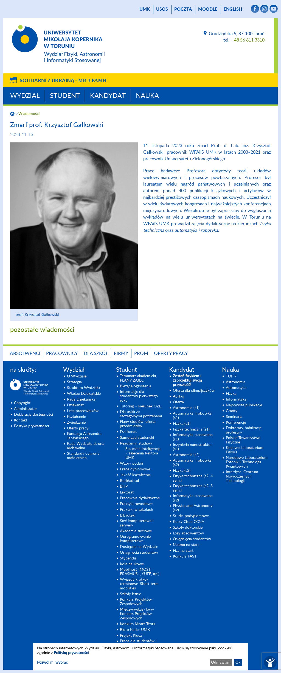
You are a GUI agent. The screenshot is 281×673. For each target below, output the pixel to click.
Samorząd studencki (137, 438)
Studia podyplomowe (191, 516)
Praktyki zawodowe (136, 504)
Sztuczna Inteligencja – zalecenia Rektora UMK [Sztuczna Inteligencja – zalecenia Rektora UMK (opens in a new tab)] (143, 453)
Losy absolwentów (188, 533)
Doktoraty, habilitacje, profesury (244, 430)
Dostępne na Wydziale (139, 547)
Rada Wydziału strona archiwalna (85, 446)
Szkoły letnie (130, 594)
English (233, 9)
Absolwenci (25, 353)
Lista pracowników (83, 411)
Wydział (25, 96)
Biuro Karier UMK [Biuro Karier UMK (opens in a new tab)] (135, 630)
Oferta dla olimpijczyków (194, 391)
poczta (183, 9)
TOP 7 (231, 376)
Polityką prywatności (71, 653)
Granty (231, 411)
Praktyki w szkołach (136, 510)
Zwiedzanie (76, 422)
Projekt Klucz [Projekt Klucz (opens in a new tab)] (131, 636)
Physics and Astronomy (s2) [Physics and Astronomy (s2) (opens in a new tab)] (192, 508)
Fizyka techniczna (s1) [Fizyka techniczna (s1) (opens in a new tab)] (191, 429)
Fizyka (231, 394)
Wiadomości (29, 114)
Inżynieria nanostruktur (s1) (192, 447)
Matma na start (186, 545)
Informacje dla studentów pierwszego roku (139, 396)
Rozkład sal (129, 481)
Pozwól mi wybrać (52, 662)
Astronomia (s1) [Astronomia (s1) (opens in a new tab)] (186, 408)
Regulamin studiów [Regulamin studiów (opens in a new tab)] (136, 443)
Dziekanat (75, 405)
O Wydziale (76, 376)
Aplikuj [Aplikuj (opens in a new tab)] (178, 396)
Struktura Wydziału (83, 388)
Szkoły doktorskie (188, 527)
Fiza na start (183, 551)
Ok (237, 662)
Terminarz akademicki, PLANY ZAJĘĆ (138, 378)
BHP (124, 487)
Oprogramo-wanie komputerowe (135, 539)
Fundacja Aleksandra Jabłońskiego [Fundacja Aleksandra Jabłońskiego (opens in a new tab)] (84, 436)
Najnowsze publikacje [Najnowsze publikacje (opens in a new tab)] (244, 405)
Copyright (22, 403)
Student (65, 96)
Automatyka (236, 388)
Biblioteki (127, 515)
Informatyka (236, 399)
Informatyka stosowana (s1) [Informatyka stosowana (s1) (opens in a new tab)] (193, 437)
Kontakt (20, 420)
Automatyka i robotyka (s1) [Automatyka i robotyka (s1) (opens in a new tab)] (192, 416)
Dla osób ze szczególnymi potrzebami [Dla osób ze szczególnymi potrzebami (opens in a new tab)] (141, 414)
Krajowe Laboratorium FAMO (244, 450)
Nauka (147, 96)
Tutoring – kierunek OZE (140, 406)
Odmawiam (221, 662)
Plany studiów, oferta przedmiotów (138, 424)
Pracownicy (62, 353)
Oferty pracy (171, 353)
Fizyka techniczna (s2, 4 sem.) (193, 478)
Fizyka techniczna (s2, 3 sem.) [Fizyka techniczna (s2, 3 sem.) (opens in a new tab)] (193, 488)
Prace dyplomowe (135, 469)
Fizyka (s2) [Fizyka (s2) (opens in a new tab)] (181, 471)
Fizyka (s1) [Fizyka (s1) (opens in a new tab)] (181, 424)
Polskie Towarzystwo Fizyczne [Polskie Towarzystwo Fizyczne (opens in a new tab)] (243, 440)
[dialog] (140, 656)
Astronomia (235, 382)
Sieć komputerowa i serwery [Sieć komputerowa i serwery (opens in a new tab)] (136, 523)
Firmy (121, 353)
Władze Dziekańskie (84, 394)
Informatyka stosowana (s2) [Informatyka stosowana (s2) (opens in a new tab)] (193, 498)
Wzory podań (131, 463)
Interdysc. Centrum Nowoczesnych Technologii (242, 476)
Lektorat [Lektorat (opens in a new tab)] (127, 492)
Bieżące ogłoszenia (135, 386)
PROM (141, 353)
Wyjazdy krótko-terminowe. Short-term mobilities (139, 584)
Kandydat (108, 96)
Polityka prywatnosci (31, 426)
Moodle (207, 9)
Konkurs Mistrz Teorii (137, 624)
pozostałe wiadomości (42, 330)
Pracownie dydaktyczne (140, 498)
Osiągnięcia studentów (139, 553)
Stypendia (128, 558)
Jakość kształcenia (135, 475)
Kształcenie (76, 417)
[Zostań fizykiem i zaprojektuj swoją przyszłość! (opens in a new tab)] (194, 380)
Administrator (25, 409)
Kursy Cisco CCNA (188, 522)
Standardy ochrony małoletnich (83, 456)
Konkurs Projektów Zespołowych (136, 602)
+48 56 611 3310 (248, 40)
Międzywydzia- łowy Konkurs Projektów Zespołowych (137, 614)
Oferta (178, 402)
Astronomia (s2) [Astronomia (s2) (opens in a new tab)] (186, 455)
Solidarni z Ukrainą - (63, 80)
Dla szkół (96, 353)
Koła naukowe (132, 564)
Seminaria (234, 417)
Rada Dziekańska (81, 399)
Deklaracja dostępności (33, 415)
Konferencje (236, 422)
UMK (144, 9)
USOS (162, 9)
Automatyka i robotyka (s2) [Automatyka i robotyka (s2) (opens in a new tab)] (192, 463)
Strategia (74, 382)
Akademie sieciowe (136, 531)
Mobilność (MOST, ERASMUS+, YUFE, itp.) (139, 572)
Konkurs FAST (184, 556)
